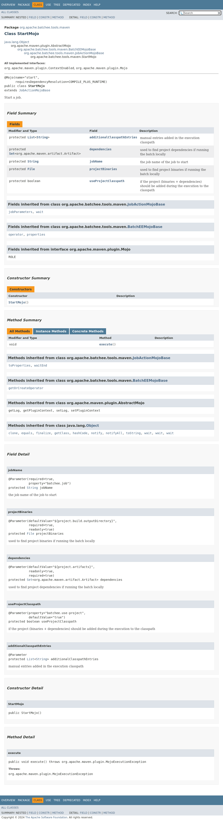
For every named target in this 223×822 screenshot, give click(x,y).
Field (32, 17)
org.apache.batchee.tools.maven (45, 27)
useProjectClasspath (107, 181)
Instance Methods (51, 331)
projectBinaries (103, 169)
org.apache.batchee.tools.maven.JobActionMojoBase (64, 53)
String (42, 137)
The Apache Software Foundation (46, 817)
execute (105, 344)
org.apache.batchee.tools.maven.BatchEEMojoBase (56, 49)
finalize (43, 433)
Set (12, 153)
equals (26, 433)
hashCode (80, 433)
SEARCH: (172, 13)
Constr (44, 17)
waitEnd (40, 365)
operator (15, 234)
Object (92, 426)
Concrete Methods (88, 331)
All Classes (10, 12)
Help (97, 4)
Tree (57, 4)
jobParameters (20, 212)
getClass (61, 433)
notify (96, 433)
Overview (8, 4)
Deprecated (71, 4)
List (31, 137)
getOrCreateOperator (25, 388)
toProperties (19, 365)
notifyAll (114, 433)
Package (24, 4)
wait (39, 212)
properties (36, 234)
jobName (96, 161)
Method (58, 17)
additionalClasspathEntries (113, 137)
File (31, 169)
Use (48, 4)
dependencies (101, 149)
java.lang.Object (16, 42)
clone (13, 433)
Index (87, 4)
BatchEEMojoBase (145, 227)
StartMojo (16, 302)
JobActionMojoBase (34, 90)
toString (133, 433)
